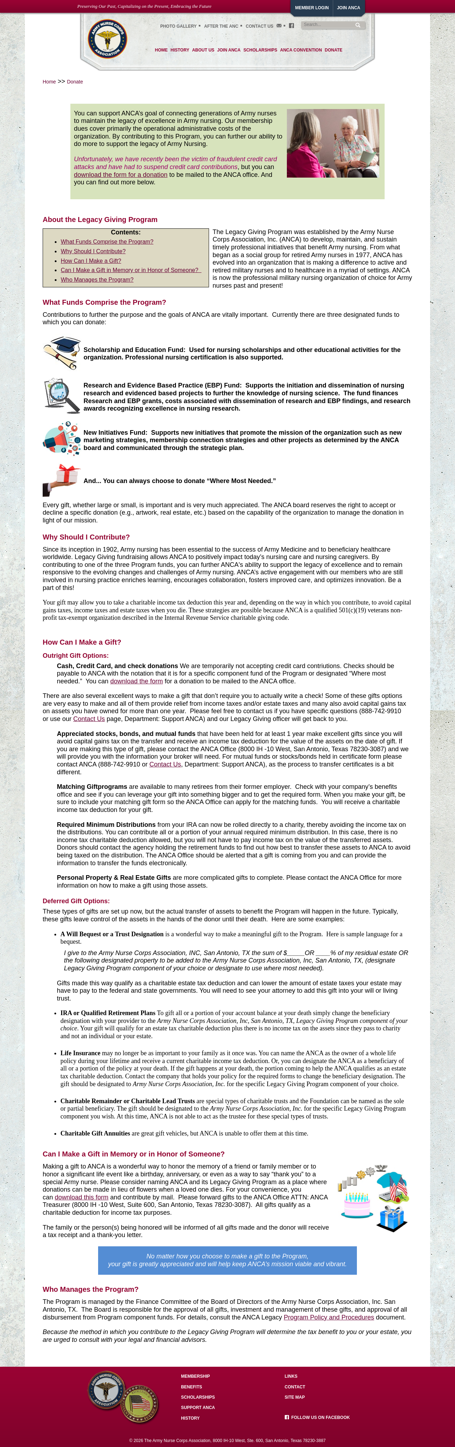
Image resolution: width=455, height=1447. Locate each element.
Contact (295, 1386)
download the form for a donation (120, 174)
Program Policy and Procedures (329, 1317)
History (190, 1418)
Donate (75, 82)
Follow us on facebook (317, 1417)
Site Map (295, 1397)
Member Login (312, 7)
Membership (195, 1376)
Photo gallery (178, 26)
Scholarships (198, 1397)
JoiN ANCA (348, 7)
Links (291, 1376)
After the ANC (221, 26)
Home (49, 82)
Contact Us (259, 26)
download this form (81, 1197)
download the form (136, 681)
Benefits (191, 1386)
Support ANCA (198, 1407)
